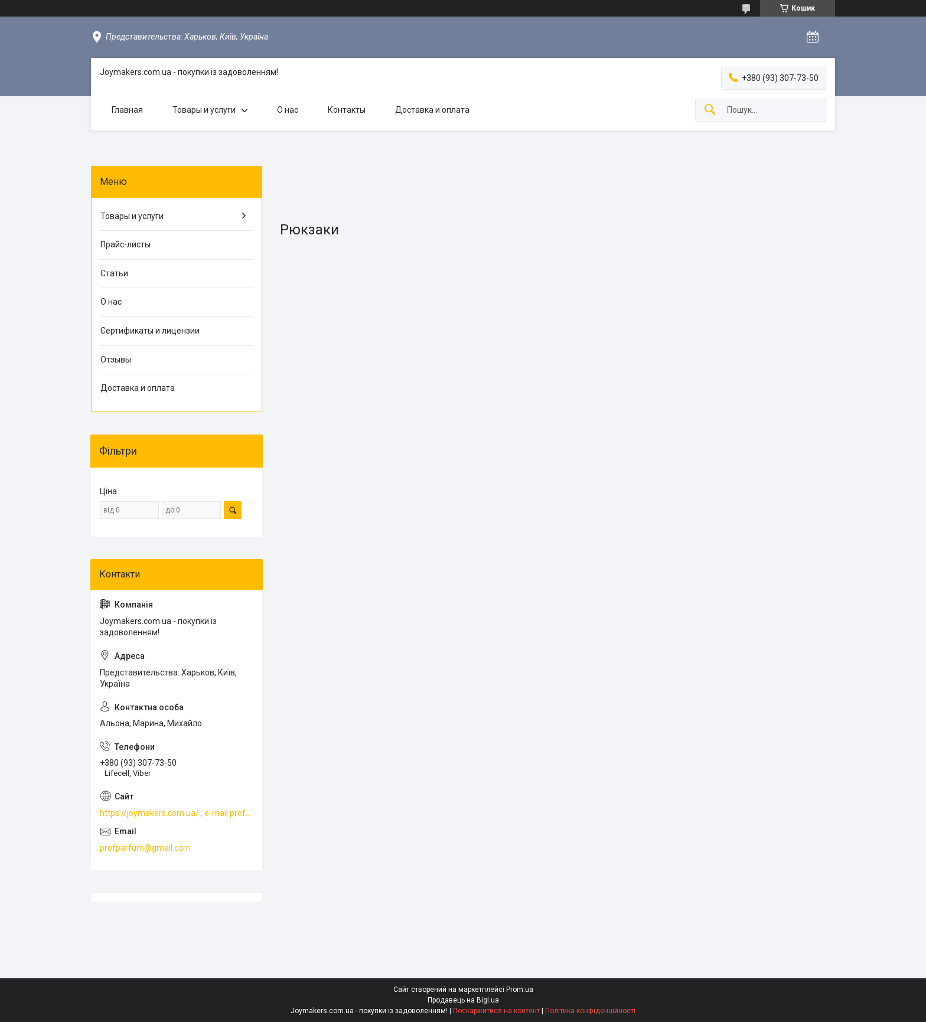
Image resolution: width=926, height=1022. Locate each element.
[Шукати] (710, 110)
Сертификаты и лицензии (150, 330)
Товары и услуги (204, 110)
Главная (127, 110)
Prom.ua (519, 989)
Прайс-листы (125, 244)
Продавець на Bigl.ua (463, 1000)
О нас (287, 110)
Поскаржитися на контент (496, 1011)
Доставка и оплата (432, 110)
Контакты (347, 110)
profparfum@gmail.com (145, 848)
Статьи (114, 273)
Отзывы (115, 359)
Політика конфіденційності (590, 1011)
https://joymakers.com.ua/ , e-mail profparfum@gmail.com (176, 813)
